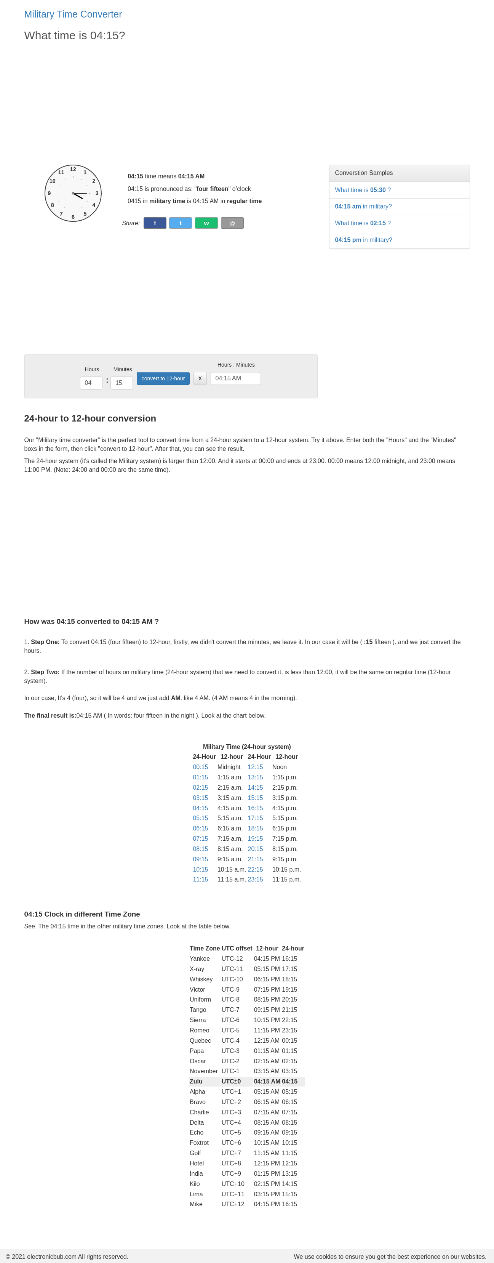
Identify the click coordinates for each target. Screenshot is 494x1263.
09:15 (200, 859)
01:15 (200, 777)
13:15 (255, 777)
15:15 (255, 798)
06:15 (200, 828)
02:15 (200, 787)
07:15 (200, 838)
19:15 (255, 838)
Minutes (123, 369)
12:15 (255, 767)
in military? (363, 206)
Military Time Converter (73, 14)
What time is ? (363, 190)
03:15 (200, 798)
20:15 (255, 849)
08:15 (200, 849)
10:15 (200, 869)
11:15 (200, 879)
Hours (92, 369)
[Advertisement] (171, 103)
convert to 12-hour (163, 378)
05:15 (200, 818)
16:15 (255, 808)
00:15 (200, 767)
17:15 (255, 818)
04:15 (200, 808)
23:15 (255, 879)
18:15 (255, 828)
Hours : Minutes (236, 365)
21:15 (255, 859)
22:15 (255, 869)
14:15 (255, 787)
